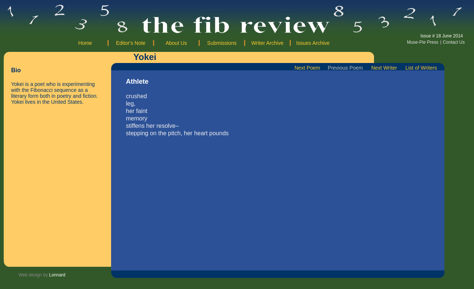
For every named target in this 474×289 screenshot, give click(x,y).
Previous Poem (345, 68)
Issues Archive (313, 43)
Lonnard (57, 275)
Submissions (221, 43)
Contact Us (454, 42)
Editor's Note (131, 43)
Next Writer (385, 68)
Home (85, 43)
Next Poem (310, 68)
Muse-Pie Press (422, 42)
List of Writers (421, 68)
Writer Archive (267, 43)
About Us (176, 43)
